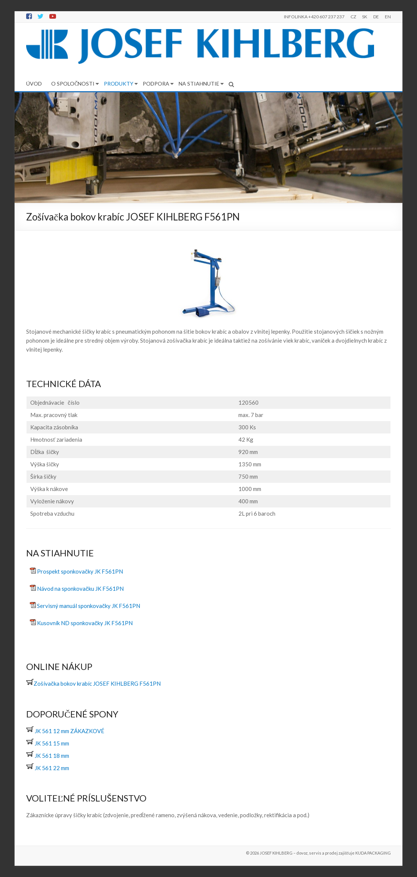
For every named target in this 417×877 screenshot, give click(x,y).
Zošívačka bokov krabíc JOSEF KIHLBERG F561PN (93, 683)
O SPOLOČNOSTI (73, 83)
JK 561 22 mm (47, 768)
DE (376, 16)
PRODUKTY (118, 83)
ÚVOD (34, 83)
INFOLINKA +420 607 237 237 (314, 16)
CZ (353, 16)
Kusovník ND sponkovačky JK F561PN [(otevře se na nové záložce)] (85, 623)
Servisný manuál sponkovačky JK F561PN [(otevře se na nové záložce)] (88, 605)
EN (388, 16)
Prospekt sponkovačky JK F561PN (80, 571)
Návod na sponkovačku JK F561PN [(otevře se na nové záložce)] (80, 588)
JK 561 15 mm (47, 743)
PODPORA (156, 83)
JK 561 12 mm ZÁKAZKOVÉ (65, 731)
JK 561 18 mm (47, 755)
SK (364, 16)
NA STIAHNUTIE (199, 83)
